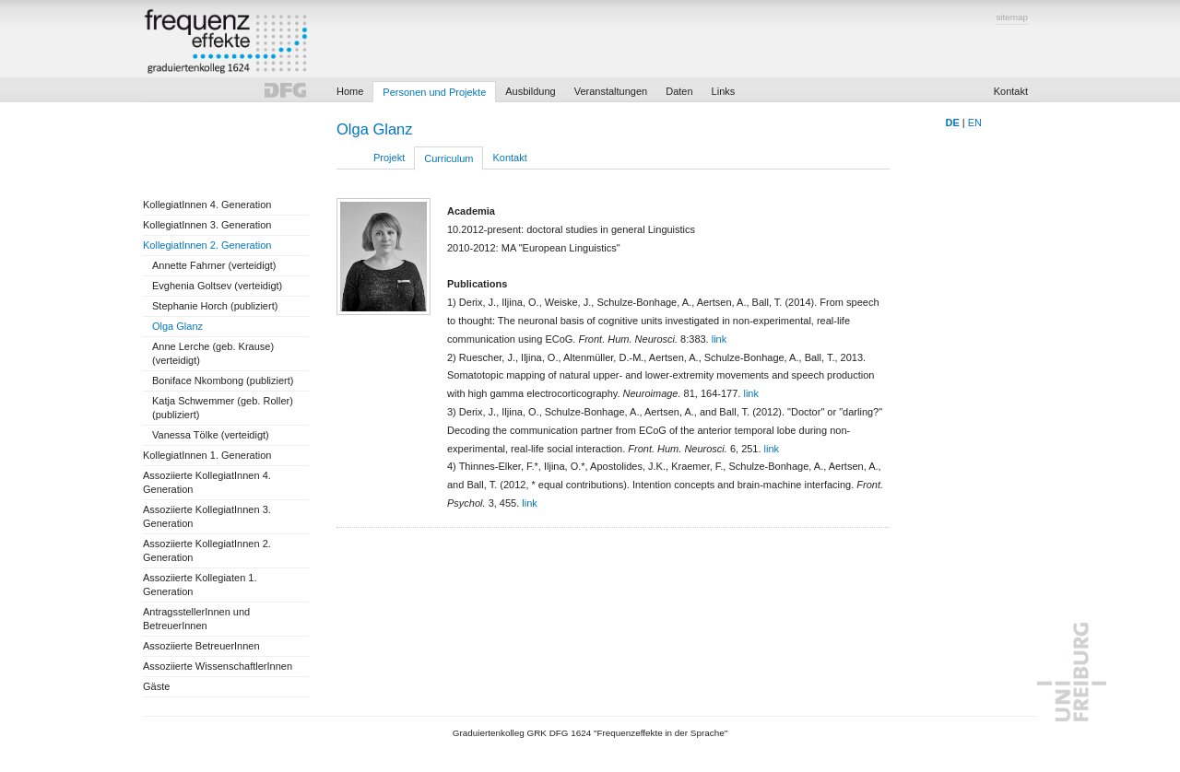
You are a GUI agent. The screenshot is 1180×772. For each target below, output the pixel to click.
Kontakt (1011, 91)
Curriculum (448, 158)
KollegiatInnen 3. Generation (207, 224)
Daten (679, 91)
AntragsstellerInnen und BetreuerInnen (196, 618)
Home (349, 91)
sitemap (1012, 17)
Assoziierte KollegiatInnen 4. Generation (207, 482)
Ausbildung (530, 91)
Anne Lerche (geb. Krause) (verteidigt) (213, 353)
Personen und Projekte (434, 92)
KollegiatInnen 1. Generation (207, 455)
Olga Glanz (177, 326)
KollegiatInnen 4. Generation (207, 204)
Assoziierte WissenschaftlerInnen (217, 666)
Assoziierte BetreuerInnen (201, 645)
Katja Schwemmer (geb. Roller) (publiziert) (222, 407)
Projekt (389, 157)
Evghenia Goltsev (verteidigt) (217, 285)
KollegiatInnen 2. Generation (207, 245)
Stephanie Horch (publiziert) (214, 305)
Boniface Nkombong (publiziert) (222, 380)
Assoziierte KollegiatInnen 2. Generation (207, 550)
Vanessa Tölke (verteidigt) (210, 434)
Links (724, 91)
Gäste (156, 686)
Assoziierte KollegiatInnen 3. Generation (207, 516)
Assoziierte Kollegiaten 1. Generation (200, 584)
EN (975, 122)
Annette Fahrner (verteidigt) (214, 265)
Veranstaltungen (611, 91)
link (719, 339)
